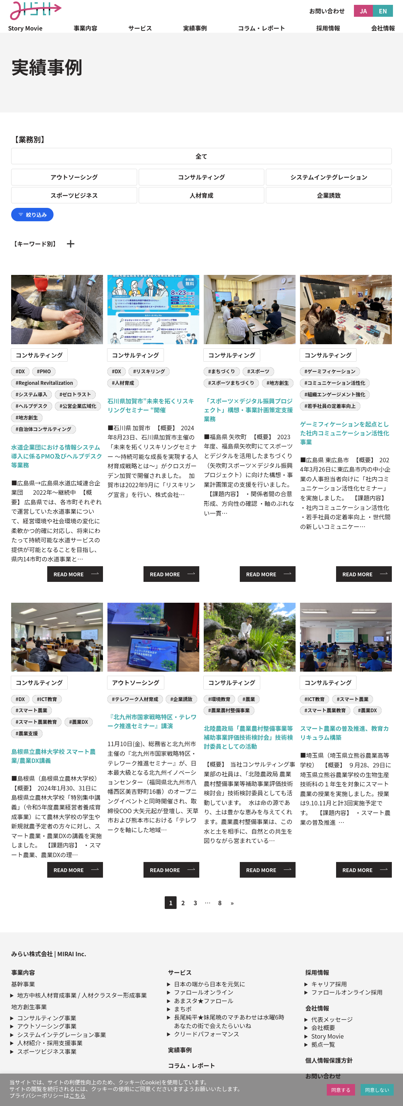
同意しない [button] (377, 1089)
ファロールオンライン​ (203, 992)
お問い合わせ (327, 10)
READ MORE (69, 574)
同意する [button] (341, 1089)
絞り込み (32, 214)
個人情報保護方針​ (329, 1060)
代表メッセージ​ (332, 1019)
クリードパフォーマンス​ (206, 1033)
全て (201, 156)
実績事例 (195, 27)
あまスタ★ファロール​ (203, 1000)
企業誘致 (329, 195)
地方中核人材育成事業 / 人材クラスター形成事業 (82, 995)
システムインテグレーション (328, 176)
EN (383, 10)
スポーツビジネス (74, 195)
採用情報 (328, 27)
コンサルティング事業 (46, 1017)
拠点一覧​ (323, 1044)
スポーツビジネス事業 (47, 1051)
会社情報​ (317, 1008)
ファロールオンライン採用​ (347, 992)
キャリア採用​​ (329, 983)
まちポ (183, 1008)
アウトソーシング (74, 176)
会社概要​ (323, 1027)
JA (363, 10)
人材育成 (201, 195)
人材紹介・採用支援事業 (50, 1042)
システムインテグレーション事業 (61, 1034)
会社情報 (383, 27)
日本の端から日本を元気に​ (209, 983)
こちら (77, 1095)
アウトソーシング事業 (47, 1025)
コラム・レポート (262, 27)
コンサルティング (201, 176)
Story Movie (25, 27)
